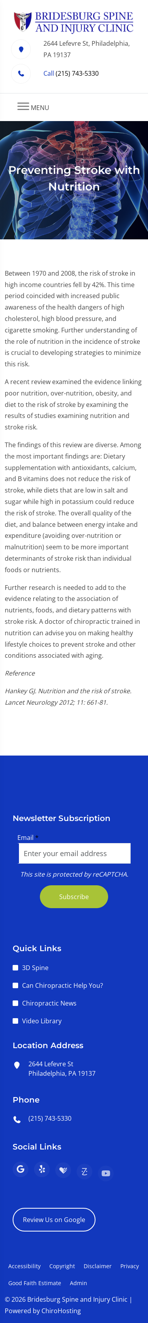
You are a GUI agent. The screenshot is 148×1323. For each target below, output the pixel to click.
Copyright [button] (62, 1266)
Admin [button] (78, 1283)
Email (28, 837)
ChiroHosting (61, 1310)
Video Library (42, 1021)
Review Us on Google (54, 1219)
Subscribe (74, 896)
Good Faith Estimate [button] (34, 1283)
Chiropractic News (49, 1003)
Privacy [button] (129, 1266)
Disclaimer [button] (98, 1266)
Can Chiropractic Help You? (62, 985)
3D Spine (35, 967)
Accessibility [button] (24, 1266)
